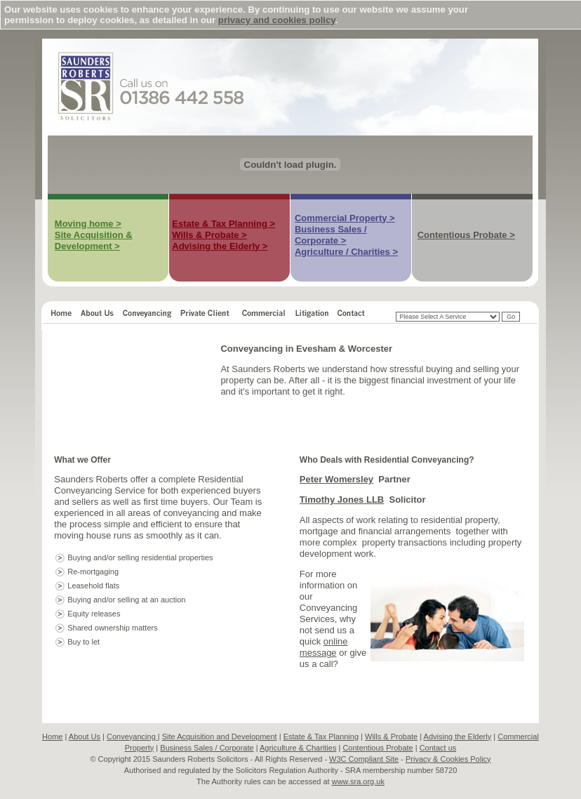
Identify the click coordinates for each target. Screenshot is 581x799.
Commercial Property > (345, 218)
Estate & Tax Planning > (223, 223)
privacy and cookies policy (276, 20)
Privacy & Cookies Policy (448, 759)
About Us (84, 736)
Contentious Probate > (466, 235)
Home (52, 736)
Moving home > (88, 223)
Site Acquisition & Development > (94, 240)
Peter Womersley (336, 479)
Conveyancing (132, 736)
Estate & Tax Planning (321, 736)
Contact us (438, 748)
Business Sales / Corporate (206, 748)
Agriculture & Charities (298, 748)
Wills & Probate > (209, 235)
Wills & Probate (391, 736)
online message (324, 647)
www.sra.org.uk (358, 781)
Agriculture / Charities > (346, 251)
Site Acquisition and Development (219, 736)
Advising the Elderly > (219, 246)
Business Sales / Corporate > (331, 235)
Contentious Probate (377, 748)
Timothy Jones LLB (342, 499)
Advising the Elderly (458, 736)
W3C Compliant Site (364, 759)
